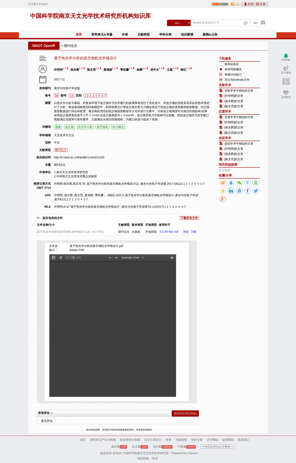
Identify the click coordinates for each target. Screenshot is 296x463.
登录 (249, 4)
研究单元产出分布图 (103, 439)
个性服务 (225, 58)
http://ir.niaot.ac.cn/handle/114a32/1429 (79, 157)
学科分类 (165, 34)
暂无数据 (224, 170)
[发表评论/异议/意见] (185, 413)
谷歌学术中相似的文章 (239, 90)
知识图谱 (187, 34)
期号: (64, 95)
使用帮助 (228, 439)
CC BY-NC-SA (169, 231)
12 (71, 95)
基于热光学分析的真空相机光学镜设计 (85, 58)
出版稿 (136, 231)
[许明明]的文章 (234, 95)
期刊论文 (70, 45)
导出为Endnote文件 (237, 79)
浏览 (186, 231)
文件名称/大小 (46, 224)
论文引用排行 (152, 439)
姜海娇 (108, 69)
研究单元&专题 (102, 34)
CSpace (192, 453)
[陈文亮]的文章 (234, 106)
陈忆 (183, 69)
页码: (79, 95)
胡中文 (154, 69)
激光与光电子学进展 (67, 88)
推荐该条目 (232, 64)
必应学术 (225, 138)
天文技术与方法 (64, 135)
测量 (58, 127)
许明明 (58, 69)
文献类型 (143, 34)
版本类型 (137, 224)
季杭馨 (124, 69)
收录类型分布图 (130, 439)
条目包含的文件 (53, 218)
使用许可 (164, 224)
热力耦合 (118, 127)
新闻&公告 (210, 34)
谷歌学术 (225, 85)
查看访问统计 (233, 74)
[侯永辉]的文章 (234, 101)
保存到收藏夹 (233, 69)
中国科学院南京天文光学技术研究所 (146, 453)
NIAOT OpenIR (43, 45)
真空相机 (102, 127)
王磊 (170, 69)
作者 (125, 34)
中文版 (32, 4)
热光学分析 (85, 127)
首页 (79, 34)
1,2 (64, 68)
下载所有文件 (189, 218)
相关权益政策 (228, 164)
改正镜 (69, 127)
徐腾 (139, 69)
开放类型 (151, 224)
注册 (261, 4)
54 (56, 95)
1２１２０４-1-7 (95, 95)
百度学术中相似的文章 (239, 117)
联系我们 (243, 439)
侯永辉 (74, 69)
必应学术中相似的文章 (239, 143)
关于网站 (212, 439)
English (43, 4)
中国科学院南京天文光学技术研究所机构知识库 (90, 16)
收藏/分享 (225, 175)
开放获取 (151, 231)
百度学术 (225, 111)
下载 (193, 231)
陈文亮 (91, 69)
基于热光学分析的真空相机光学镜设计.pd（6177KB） (71, 231)
